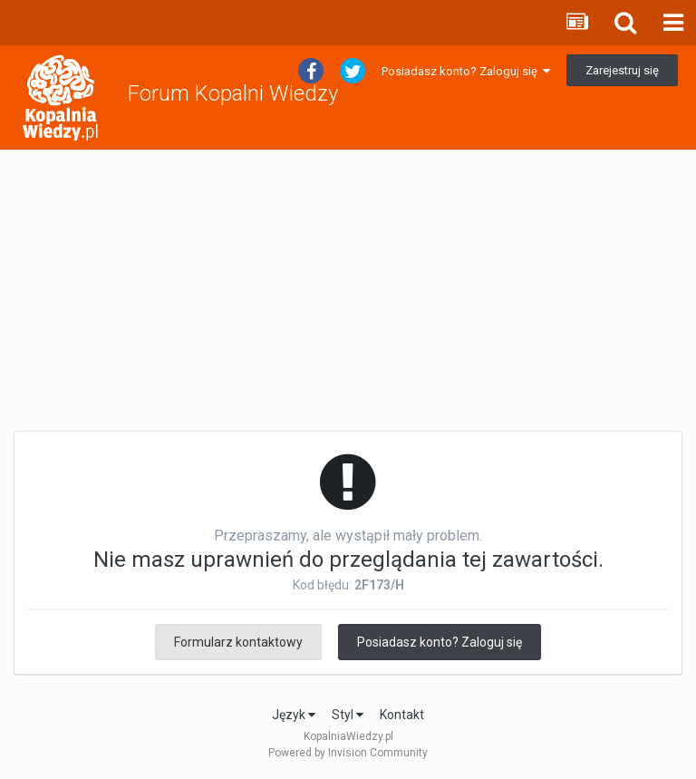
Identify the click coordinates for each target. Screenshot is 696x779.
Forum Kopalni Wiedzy (233, 93)
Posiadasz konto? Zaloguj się (466, 71)
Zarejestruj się (622, 70)
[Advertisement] (348, 291)
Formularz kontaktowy (238, 642)
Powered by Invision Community (348, 752)
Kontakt (402, 714)
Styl (347, 714)
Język (293, 714)
